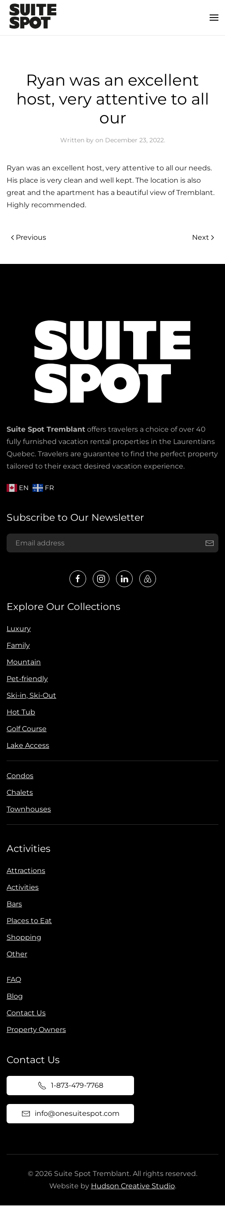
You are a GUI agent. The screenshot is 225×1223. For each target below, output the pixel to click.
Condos (18, 776)
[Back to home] (33, 17)
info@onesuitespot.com (68, 1113)
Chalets (18, 792)
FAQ (12, 979)
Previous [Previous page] (28, 237)
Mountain (22, 662)
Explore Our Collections (62, 607)
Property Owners (34, 1029)
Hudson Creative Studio (131, 1186)
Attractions (24, 870)
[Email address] (111, 543)
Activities (27, 849)
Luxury (17, 628)
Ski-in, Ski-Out (30, 695)
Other (15, 954)
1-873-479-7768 (69, 1085)
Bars (12, 904)
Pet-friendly (26, 679)
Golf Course (25, 729)
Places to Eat (27, 920)
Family (17, 645)
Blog (13, 996)
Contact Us (24, 1013)
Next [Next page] (203, 237)
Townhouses (27, 809)
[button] (214, 17)
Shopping (22, 937)
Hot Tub (19, 712)
